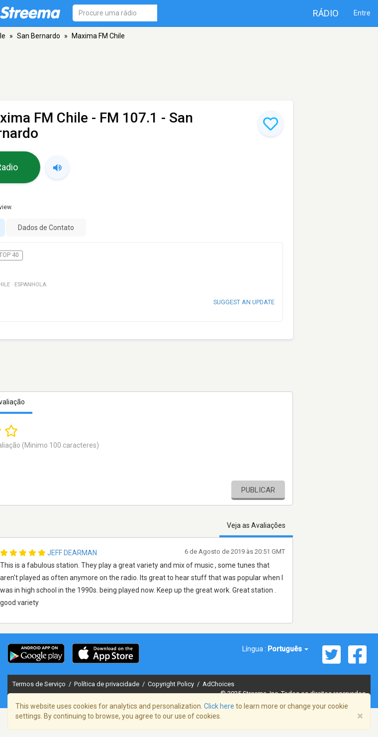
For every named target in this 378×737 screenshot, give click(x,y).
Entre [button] (362, 13)
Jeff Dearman (72, 553)
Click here (219, 706)
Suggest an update (244, 302)
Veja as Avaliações (256, 525)
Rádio (326, 13)
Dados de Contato (46, 228)
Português (288, 649)
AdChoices (218, 684)
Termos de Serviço (39, 684)
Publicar (258, 490)
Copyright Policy (171, 684)
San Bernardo (38, 36)
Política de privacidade (107, 684)
